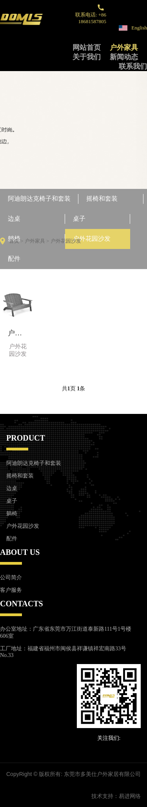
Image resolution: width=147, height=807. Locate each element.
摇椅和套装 (102, 198)
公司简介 (11, 577)
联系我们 (133, 66)
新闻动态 (124, 57)
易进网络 (130, 796)
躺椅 (11, 513)
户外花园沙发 (92, 238)
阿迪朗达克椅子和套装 (39, 198)
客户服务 (11, 590)
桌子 (79, 218)
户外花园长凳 (18, 333)
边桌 (14, 218)
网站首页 (87, 47)
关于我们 (87, 57)
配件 (14, 258)
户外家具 (124, 47)
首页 (14, 241)
